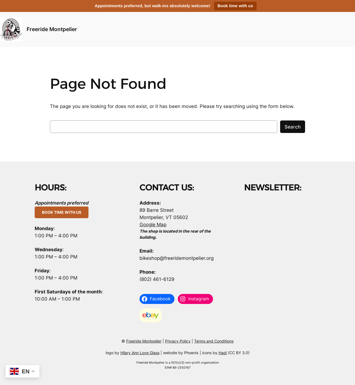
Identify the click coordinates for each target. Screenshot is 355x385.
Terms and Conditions (214, 341)
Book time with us (235, 5)
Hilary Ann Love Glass (139, 352)
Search (293, 127)
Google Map (153, 224)
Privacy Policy (178, 341)
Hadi (223, 352)
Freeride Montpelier (52, 29)
